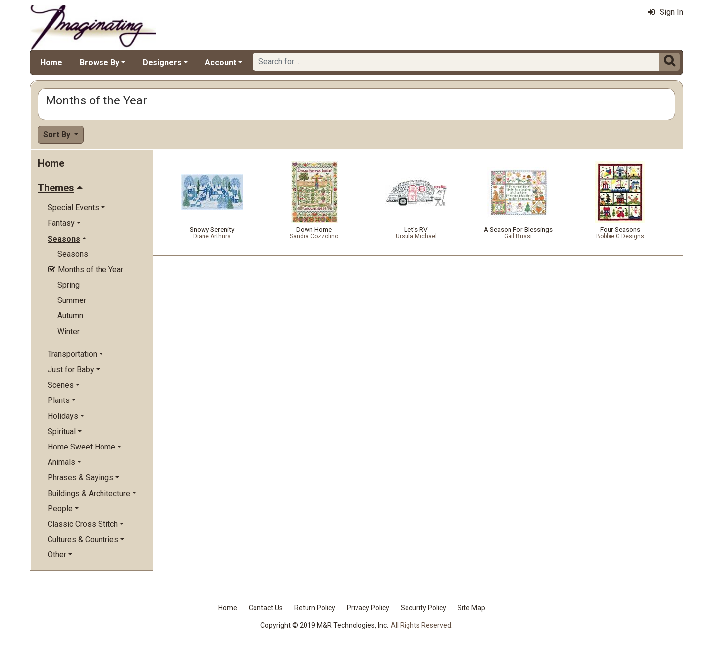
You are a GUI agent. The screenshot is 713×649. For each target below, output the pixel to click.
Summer (71, 300)
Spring (68, 285)
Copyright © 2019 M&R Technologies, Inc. (324, 625)
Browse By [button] (99, 62)
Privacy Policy (368, 608)
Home (51, 62)
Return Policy (314, 608)
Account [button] (220, 62)
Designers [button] (162, 62)
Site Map (471, 608)
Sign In (665, 12)
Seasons (72, 254)
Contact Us (266, 608)
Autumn (70, 315)
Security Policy (423, 608)
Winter (68, 331)
